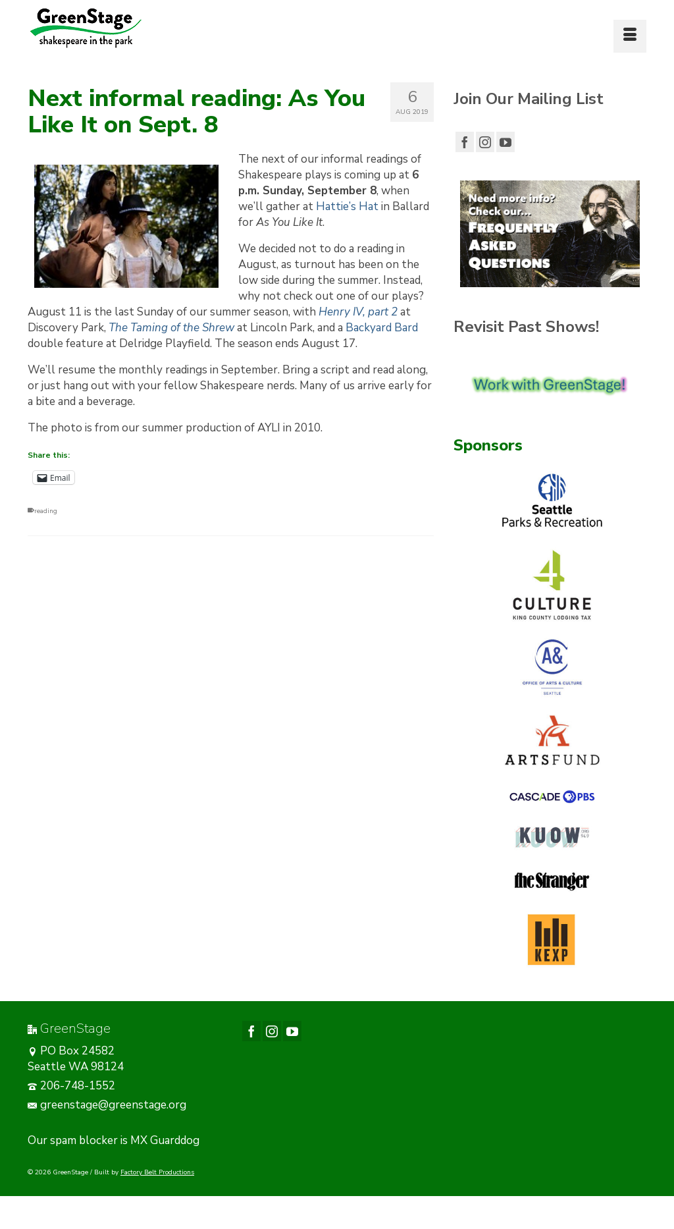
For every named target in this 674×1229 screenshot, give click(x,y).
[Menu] (629, 36)
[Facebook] (464, 142)
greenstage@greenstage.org (107, 1104)
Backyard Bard (382, 327)
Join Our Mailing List (529, 98)
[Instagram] (485, 142)
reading (45, 511)
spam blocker (84, 1140)
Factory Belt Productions (157, 1172)
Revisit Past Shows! (526, 326)
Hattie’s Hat (347, 206)
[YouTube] (505, 142)
